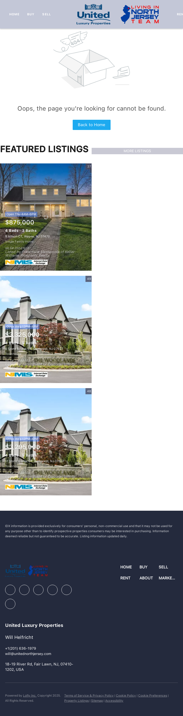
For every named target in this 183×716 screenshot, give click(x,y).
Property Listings (76, 700)
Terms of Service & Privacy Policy (89, 695)
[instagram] (52, 590)
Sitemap (97, 700)
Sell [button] (46, 14)
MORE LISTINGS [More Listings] (137, 151)
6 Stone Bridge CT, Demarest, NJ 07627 (34, 349)
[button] (129, 567)
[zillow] (38, 590)
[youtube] (66, 590)
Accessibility (114, 700)
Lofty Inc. (30, 695)
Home (14, 14)
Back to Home (91, 124)
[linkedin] (24, 590)
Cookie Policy (126, 695)
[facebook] (10, 590)
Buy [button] (31, 14)
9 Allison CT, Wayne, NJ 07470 (27, 236)
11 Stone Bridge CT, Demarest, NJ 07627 (34, 461)
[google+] (10, 604)
